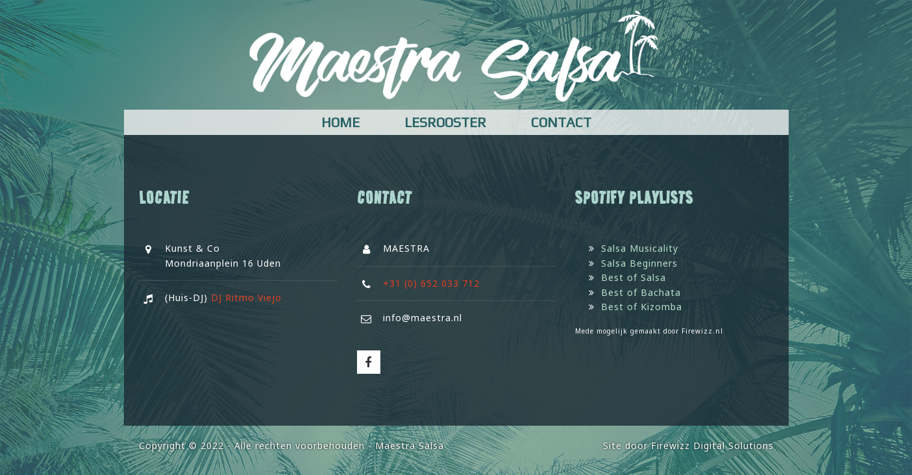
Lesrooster (445, 122)
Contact (561, 122)
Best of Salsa (633, 277)
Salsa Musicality (639, 248)
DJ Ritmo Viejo (246, 297)
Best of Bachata (641, 292)
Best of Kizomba (641, 306)
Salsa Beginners (639, 263)
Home (340, 122)
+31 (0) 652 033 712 (431, 283)
